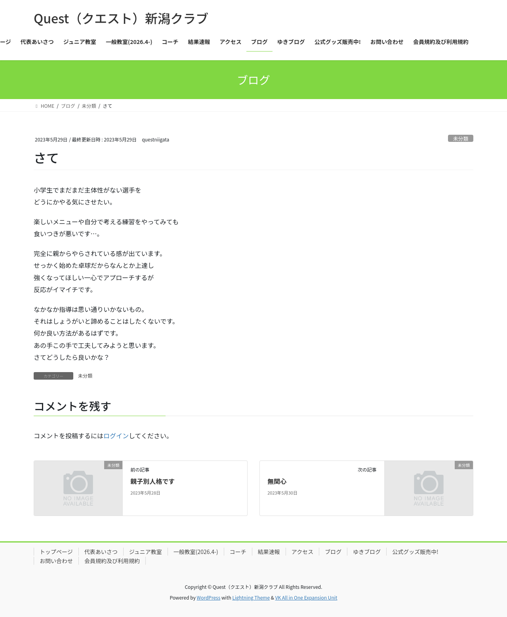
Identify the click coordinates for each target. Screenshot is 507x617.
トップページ (56, 552)
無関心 (276, 481)
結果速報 (269, 552)
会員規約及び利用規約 (112, 561)
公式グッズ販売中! (415, 552)
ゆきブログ (367, 552)
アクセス (302, 552)
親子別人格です (152, 481)
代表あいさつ (101, 552)
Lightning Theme (251, 597)
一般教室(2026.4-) (195, 552)
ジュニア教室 (145, 552)
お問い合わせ (56, 561)
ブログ (333, 552)
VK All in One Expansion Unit (306, 597)
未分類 (460, 138)
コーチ (238, 552)
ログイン (116, 435)
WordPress (209, 597)
